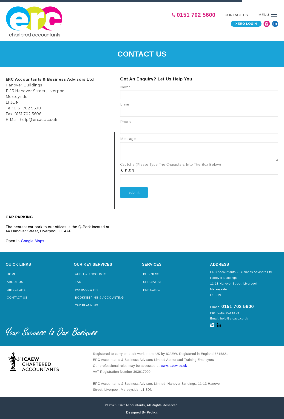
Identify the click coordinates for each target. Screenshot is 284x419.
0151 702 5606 (27, 112)
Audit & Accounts (90, 272)
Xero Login (246, 22)
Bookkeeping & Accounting (99, 296)
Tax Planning (86, 304)
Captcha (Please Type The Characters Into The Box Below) (170, 163)
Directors (16, 288)
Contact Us (17, 296)
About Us (15, 280)
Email (125, 103)
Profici (152, 411)
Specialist (152, 280)
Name (125, 86)
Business (151, 272)
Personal (152, 288)
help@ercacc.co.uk (38, 118)
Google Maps (32, 240)
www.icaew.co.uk (174, 364)
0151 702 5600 (196, 13)
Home (11, 272)
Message (128, 137)
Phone (126, 120)
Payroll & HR (86, 288)
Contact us (236, 13)
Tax (78, 280)
